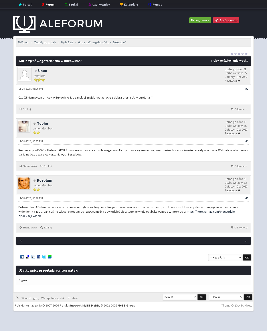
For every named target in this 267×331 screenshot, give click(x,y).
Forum (48, 4)
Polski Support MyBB (74, 305)
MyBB (95, 305)
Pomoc (155, 4)
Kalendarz (128, 4)
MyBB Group (127, 305)
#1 (247, 89)
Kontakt (72, 298)
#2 (247, 141)
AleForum (23, 42)
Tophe (42, 123)
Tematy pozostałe (45, 42)
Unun (42, 70)
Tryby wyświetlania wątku (229, 61)
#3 (247, 198)
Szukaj (71, 4)
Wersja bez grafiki (54, 298)
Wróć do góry (31, 298)
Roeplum (44, 180)
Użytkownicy (99, 4)
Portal (25, 4)
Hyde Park (67, 42)
